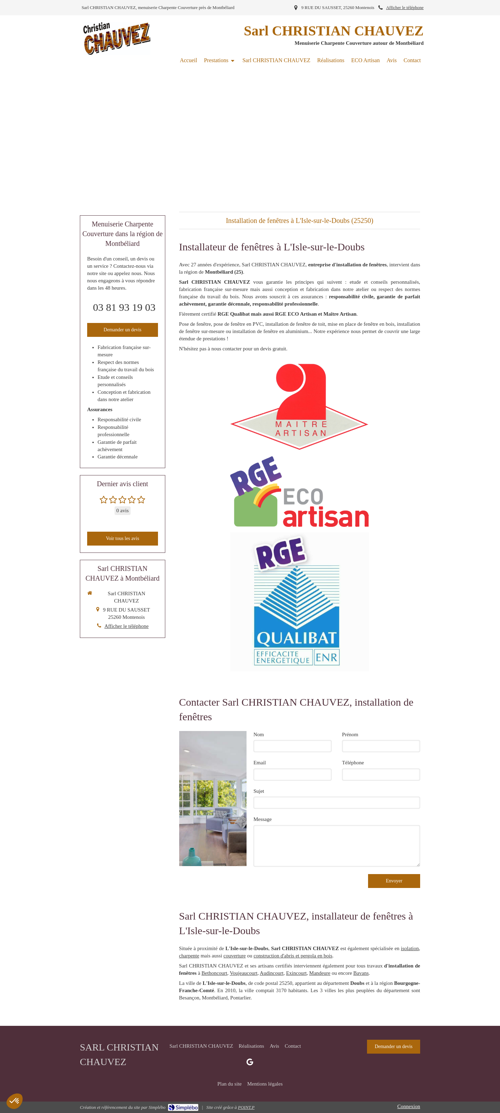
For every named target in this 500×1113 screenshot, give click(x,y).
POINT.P (246, 1107)
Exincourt (296, 973)
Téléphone (353, 762)
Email (259, 762)
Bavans (361, 973)
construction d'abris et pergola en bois (292, 955)
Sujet (258, 791)
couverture (234, 955)
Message (262, 819)
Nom (258, 734)
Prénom (350, 734)
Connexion (408, 1106)
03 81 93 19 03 (124, 307)
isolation (410, 948)
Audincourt (271, 973)
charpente (189, 955)
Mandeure (320, 973)
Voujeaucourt (244, 973)
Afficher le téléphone (405, 7)
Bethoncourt (214, 973)
